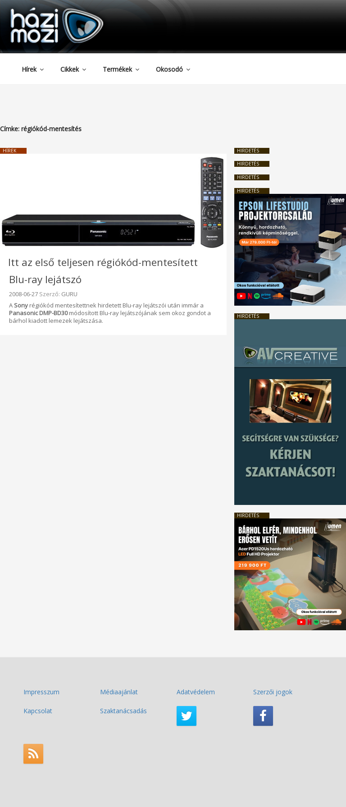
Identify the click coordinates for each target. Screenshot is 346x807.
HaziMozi (44, 10)
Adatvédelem (196, 692)
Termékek (122, 69)
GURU (69, 294)
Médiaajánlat (119, 692)
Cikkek (73, 69)
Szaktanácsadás (123, 710)
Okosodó (173, 69)
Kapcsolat (37, 710)
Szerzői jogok (272, 692)
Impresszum (41, 692)
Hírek (33, 69)
